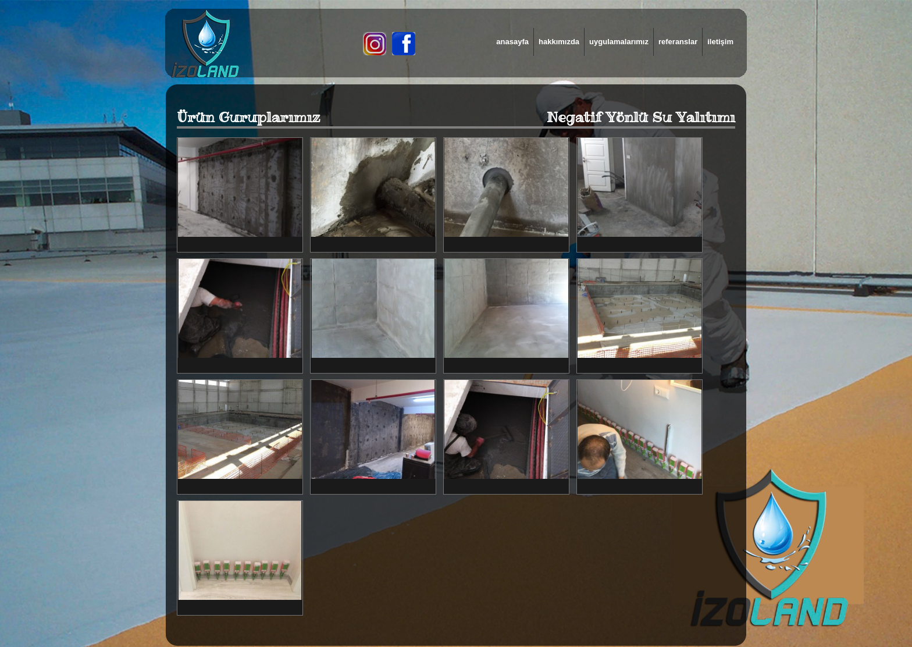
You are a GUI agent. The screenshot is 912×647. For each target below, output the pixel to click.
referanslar (677, 41)
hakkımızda (559, 41)
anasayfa (512, 41)
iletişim (720, 41)
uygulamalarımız (619, 41)
